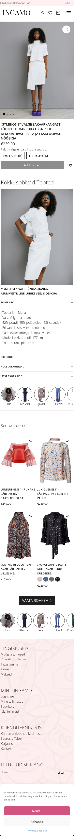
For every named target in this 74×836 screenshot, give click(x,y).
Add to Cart (32, 165)
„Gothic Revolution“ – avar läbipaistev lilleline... (17, 569)
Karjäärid (7, 743)
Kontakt (6, 748)
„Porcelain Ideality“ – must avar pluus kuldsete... (53, 569)
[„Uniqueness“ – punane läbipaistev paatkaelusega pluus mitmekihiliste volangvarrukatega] (19, 460)
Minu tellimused (12, 701)
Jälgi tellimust (10, 711)
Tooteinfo (37, 302)
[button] (69, 3)
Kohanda (37, 822)
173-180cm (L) (38, 155)
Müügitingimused (13, 654)
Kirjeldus (37, 357)
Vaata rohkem (37, 600)
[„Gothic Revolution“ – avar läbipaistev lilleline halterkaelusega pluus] (19, 536)
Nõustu (37, 811)
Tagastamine (9, 664)
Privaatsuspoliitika (37, 830)
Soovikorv (7, 706)
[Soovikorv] (50, 13)
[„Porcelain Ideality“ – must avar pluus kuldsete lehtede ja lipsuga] (55, 536)
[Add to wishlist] (31, 441)
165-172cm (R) (12, 155)
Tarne (5, 669)
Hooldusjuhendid (37, 366)
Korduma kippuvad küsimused (22, 733)
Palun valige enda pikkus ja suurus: (24, 149)
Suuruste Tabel (11, 738)
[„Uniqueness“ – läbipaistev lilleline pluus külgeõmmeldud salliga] (55, 460)
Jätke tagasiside (37, 376)
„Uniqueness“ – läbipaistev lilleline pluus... (52, 494)
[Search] (42, 12)
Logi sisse (7, 696)
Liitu (60, 772)
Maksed (6, 674)
